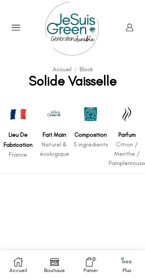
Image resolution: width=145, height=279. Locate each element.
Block (86, 69)
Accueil (62, 69)
